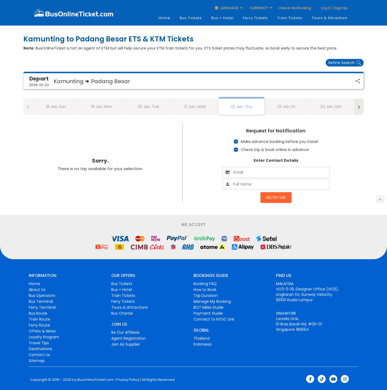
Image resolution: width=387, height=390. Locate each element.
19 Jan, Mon (101, 106)
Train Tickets (289, 17)
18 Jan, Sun (56, 106)
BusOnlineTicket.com (96, 379)
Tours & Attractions (129, 307)
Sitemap (37, 360)
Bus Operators (42, 295)
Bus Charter (122, 313)
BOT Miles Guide (209, 307)
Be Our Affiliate (125, 332)
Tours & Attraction (329, 17)
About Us (37, 289)
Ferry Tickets (255, 17)
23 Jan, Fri (286, 106)
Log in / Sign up (333, 7)
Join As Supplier (125, 344)
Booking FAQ (205, 283)
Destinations (40, 349)
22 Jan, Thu (241, 106)
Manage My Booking (212, 301)
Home (164, 17)
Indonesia (203, 344)
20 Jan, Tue (148, 106)
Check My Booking (295, 7)
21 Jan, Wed (195, 106)
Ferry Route (39, 325)
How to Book (205, 289)
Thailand (202, 338)
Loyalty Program (44, 337)
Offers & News (42, 331)
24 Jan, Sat (330, 106)
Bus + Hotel (222, 17)
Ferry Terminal (42, 307)
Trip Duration (206, 295)
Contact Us (39, 354)
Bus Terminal (41, 301)
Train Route (39, 319)
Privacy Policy (127, 379)
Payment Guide (208, 313)
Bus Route (38, 313)
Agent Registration (128, 338)
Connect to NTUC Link (214, 319)
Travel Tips (39, 343)
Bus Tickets (191, 17)
